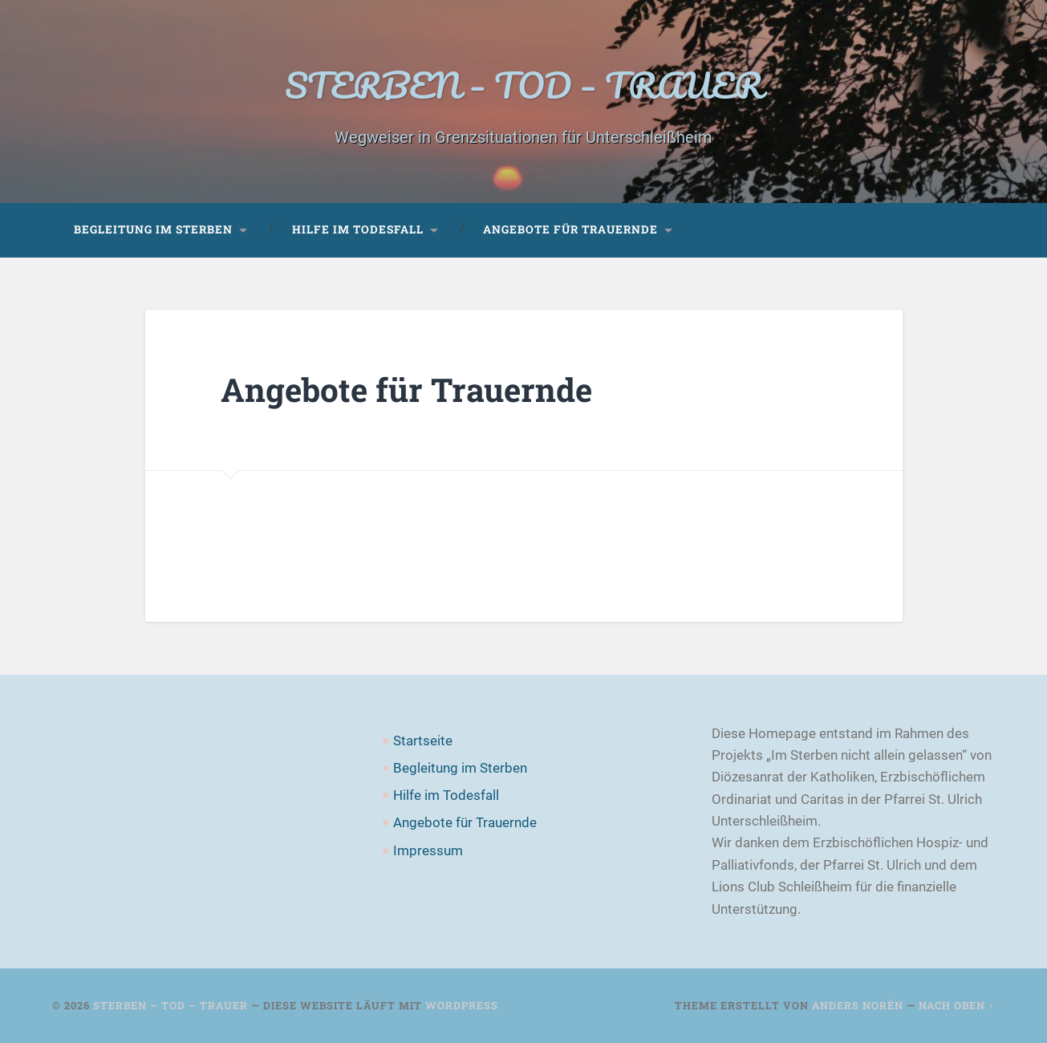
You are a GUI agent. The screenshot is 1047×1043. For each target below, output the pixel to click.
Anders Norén (857, 1005)
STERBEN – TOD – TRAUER (524, 84)
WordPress (461, 1005)
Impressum (428, 850)
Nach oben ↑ (956, 1005)
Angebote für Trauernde (570, 229)
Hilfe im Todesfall (358, 229)
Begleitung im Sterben (153, 229)
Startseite (422, 741)
